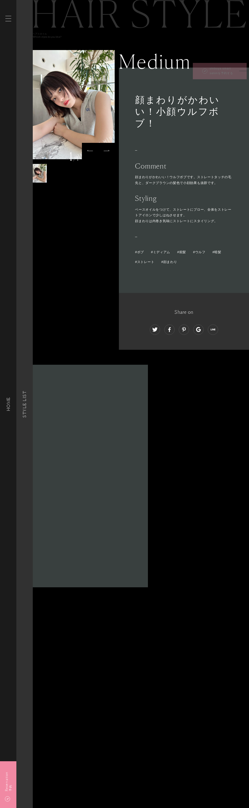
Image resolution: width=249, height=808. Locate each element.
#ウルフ (199, 252)
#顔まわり (169, 262)
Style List (24, 403)
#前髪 (181, 252)
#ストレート (144, 262)
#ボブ (139, 252)
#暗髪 (216, 252)
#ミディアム (160, 252)
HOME (8, 404)
